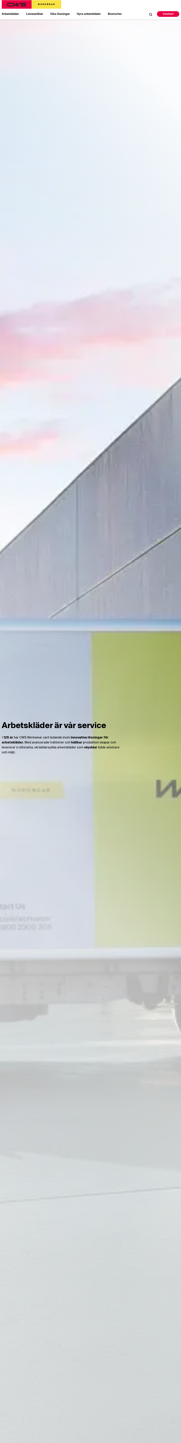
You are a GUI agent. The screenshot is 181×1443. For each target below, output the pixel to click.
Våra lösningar (60, 13)
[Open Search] (150, 14)
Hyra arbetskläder (89, 13)
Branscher (115, 13)
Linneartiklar (34, 13)
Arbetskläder (10, 13)
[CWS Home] (31, 4)
